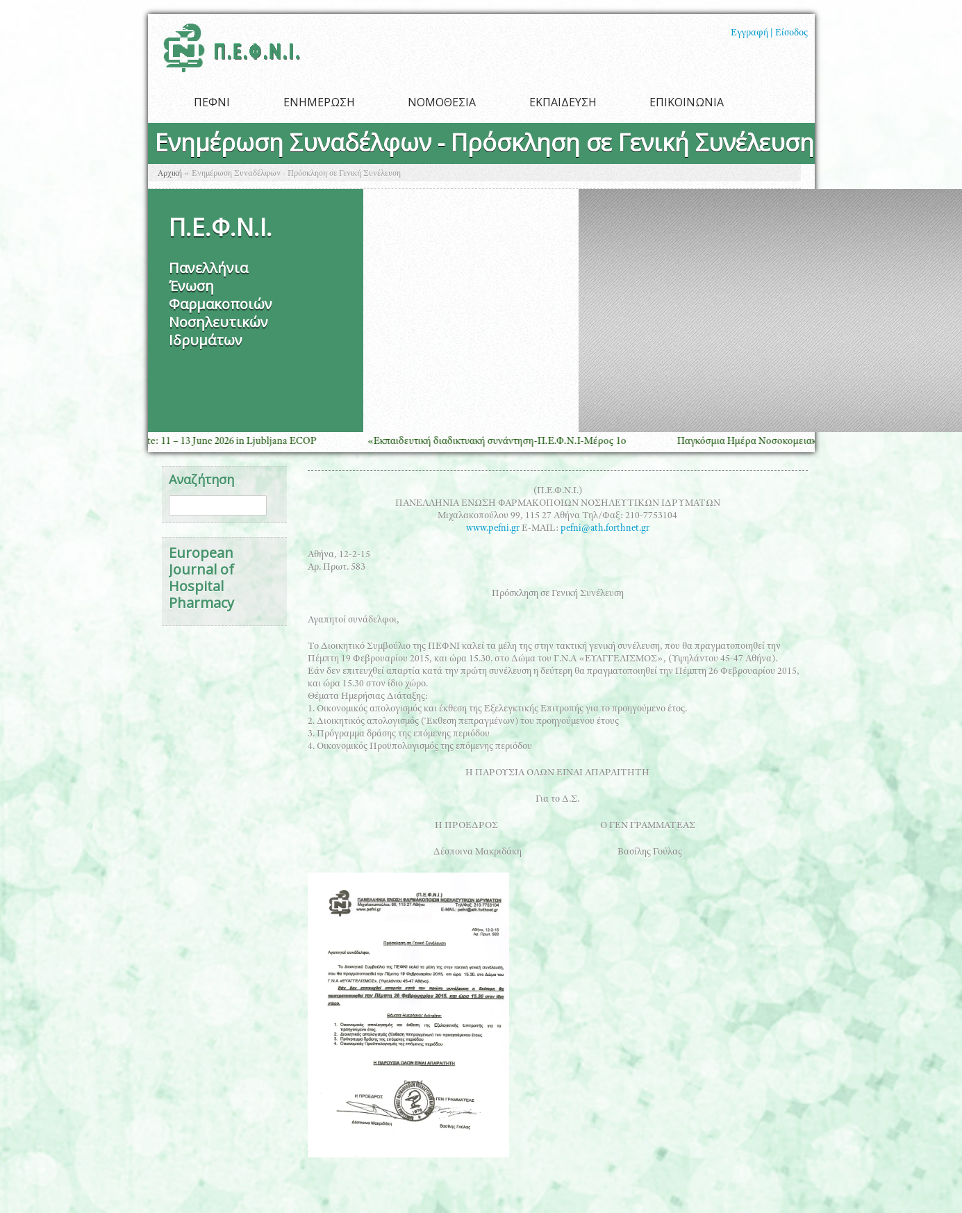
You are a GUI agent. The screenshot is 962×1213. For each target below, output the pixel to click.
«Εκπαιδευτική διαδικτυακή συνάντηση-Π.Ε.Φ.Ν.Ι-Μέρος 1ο (503, 441)
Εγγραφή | (752, 33)
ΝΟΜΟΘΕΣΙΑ (442, 102)
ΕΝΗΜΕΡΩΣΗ (319, 102)
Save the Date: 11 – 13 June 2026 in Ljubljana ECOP (213, 441)
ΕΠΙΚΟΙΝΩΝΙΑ (686, 102)
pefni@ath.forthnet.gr (605, 529)
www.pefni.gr (493, 529)
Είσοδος (791, 33)
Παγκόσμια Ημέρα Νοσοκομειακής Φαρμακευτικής (792, 441)
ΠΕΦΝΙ (212, 102)
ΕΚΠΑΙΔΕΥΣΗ (563, 102)
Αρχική (170, 174)
